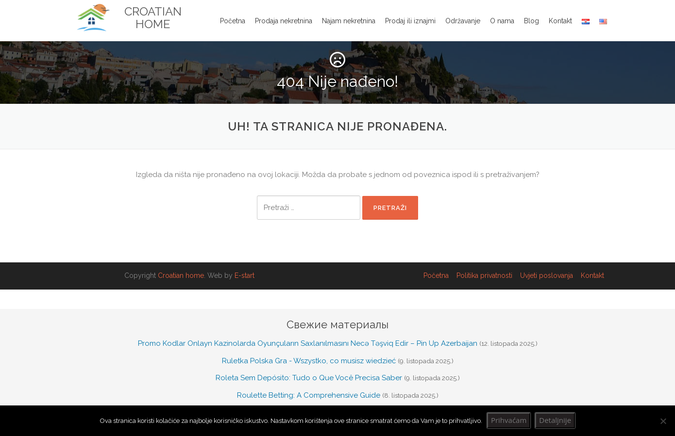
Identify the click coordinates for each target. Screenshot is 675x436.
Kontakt (560, 21)
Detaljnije (555, 420)
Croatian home (181, 275)
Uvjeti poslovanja (546, 275)
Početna (232, 21)
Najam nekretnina (348, 21)
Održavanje (462, 21)
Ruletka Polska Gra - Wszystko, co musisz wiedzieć (309, 360)
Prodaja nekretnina (283, 21)
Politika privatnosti (484, 275)
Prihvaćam (508, 420)
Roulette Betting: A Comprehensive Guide (308, 395)
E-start (244, 275)
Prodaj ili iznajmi (410, 21)
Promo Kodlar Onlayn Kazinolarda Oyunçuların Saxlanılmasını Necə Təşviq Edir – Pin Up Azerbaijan (307, 343)
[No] (663, 421)
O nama (502, 21)
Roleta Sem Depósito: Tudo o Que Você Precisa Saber (309, 377)
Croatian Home (153, 18)
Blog (531, 21)
